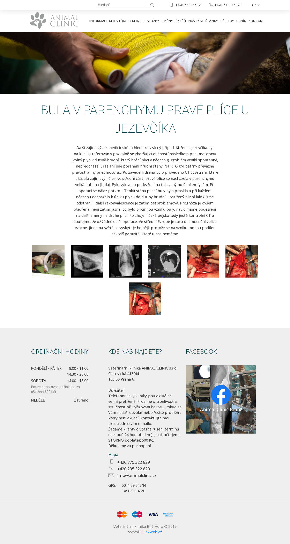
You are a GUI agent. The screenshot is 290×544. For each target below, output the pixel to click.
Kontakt (256, 21)
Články (211, 21)
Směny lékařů (174, 21)
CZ (256, 5)
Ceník (241, 21)
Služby (153, 21)
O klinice (136, 21)
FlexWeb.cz (152, 531)
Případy (227, 21)
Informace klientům (107, 21)
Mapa (113, 454)
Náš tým (195, 21)
